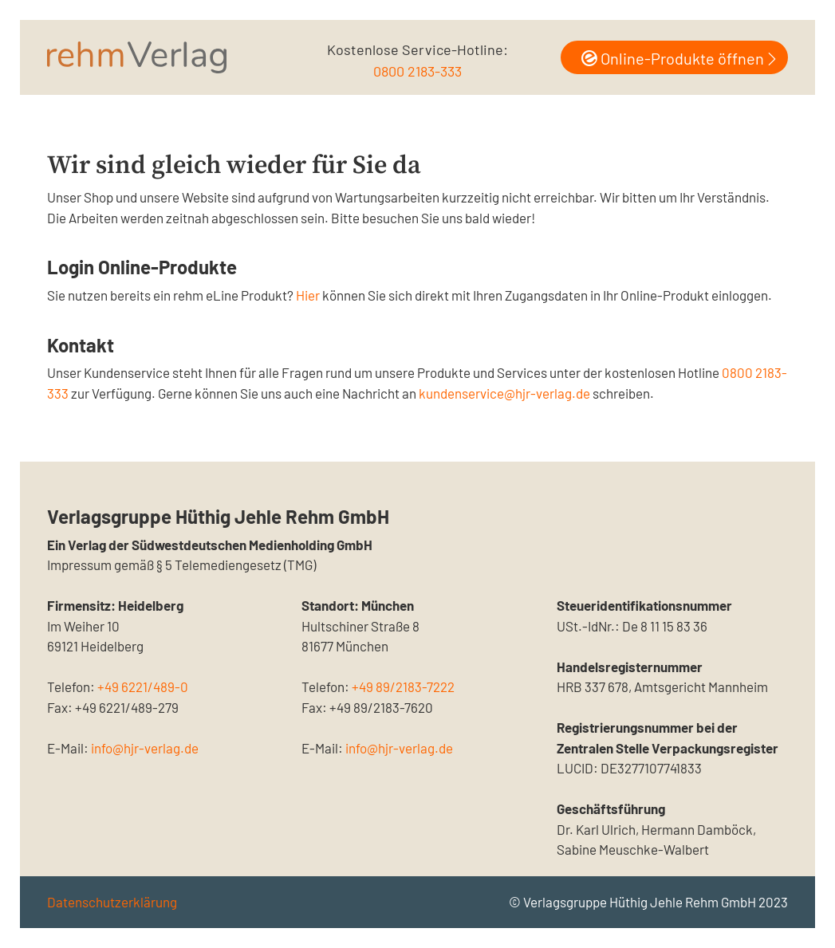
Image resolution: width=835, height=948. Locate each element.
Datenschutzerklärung (112, 902)
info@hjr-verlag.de (145, 748)
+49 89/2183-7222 (403, 686)
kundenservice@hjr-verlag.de (504, 393)
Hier (308, 295)
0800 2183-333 (417, 71)
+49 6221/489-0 (142, 686)
